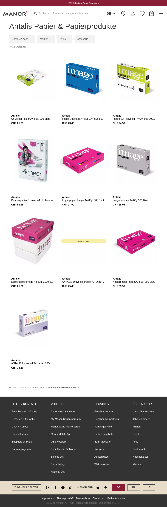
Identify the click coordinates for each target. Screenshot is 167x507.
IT (149, 487)
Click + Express (20, 434)
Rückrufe (99, 449)
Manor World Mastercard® (65, 426)
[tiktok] (70, 487)
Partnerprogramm (21, 449)
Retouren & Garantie (23, 419)
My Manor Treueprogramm (66, 419)
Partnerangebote (103, 434)
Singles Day (57, 456)
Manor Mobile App (61, 434)
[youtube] (63, 487)
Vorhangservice (103, 426)
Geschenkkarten (103, 411)
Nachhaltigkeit (140, 456)
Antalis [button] (24, 387)
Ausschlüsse (101, 456)
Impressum (48, 498)
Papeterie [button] (38, 387)
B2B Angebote (102, 441)
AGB (71, 498)
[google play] (105, 487)
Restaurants (139, 449)
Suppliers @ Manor (22, 441)
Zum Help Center (26, 487)
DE (111, 13)
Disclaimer (98, 498)
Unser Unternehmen (144, 411)
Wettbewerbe (101, 464)
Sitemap (61, 498)
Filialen (137, 426)
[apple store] (98, 487)
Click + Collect (20, 426)
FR (134, 487)
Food (135, 441)
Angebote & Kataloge (63, 411)
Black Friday (58, 464)
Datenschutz (83, 498)
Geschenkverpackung (106, 419)
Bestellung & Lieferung (24, 411)
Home (12, 387)
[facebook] (55, 487)
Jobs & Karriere (141, 419)
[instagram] (48, 487)
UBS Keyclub (58, 441)
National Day (58, 471)
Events (136, 434)
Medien (137, 464)
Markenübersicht (116, 498)
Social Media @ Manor (63, 449)
